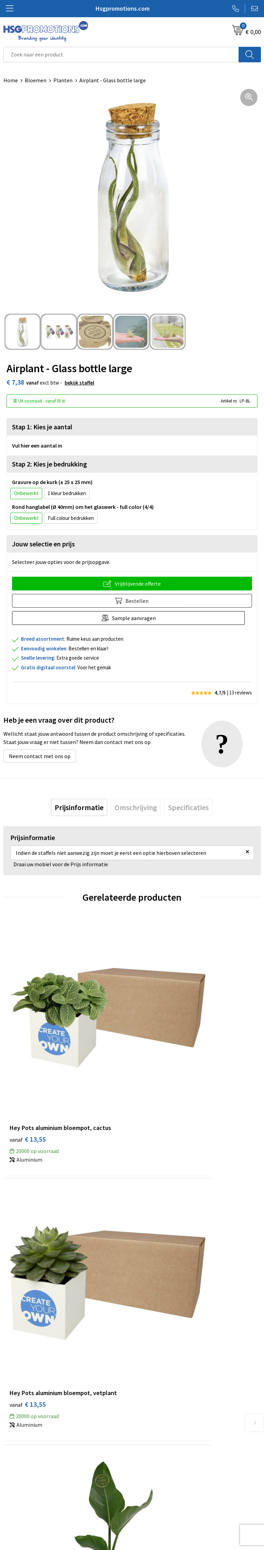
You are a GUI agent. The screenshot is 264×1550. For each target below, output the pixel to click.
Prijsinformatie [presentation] (79, 807)
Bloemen (35, 80)
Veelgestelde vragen (159, 1375)
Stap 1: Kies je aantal (42, 426)
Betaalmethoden (23, 1486)
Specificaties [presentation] (188, 807)
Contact (13, 1475)
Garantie (13, 1496)
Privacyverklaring (155, 1496)
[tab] (79, 807)
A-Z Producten (152, 1386)
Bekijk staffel (79, 382)
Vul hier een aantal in (37, 445)
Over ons (145, 1365)
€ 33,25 (28, 1244)
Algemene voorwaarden (163, 1475)
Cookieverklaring (155, 1486)
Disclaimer (148, 1506)
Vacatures (14, 1506)
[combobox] (121, 54)
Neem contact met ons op (39, 756)
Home (10, 80)
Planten (63, 80)
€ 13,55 (28, 1058)
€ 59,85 (156, 1244)
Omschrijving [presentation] (135, 807)
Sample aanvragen (138, 618)
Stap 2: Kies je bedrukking (49, 464)
